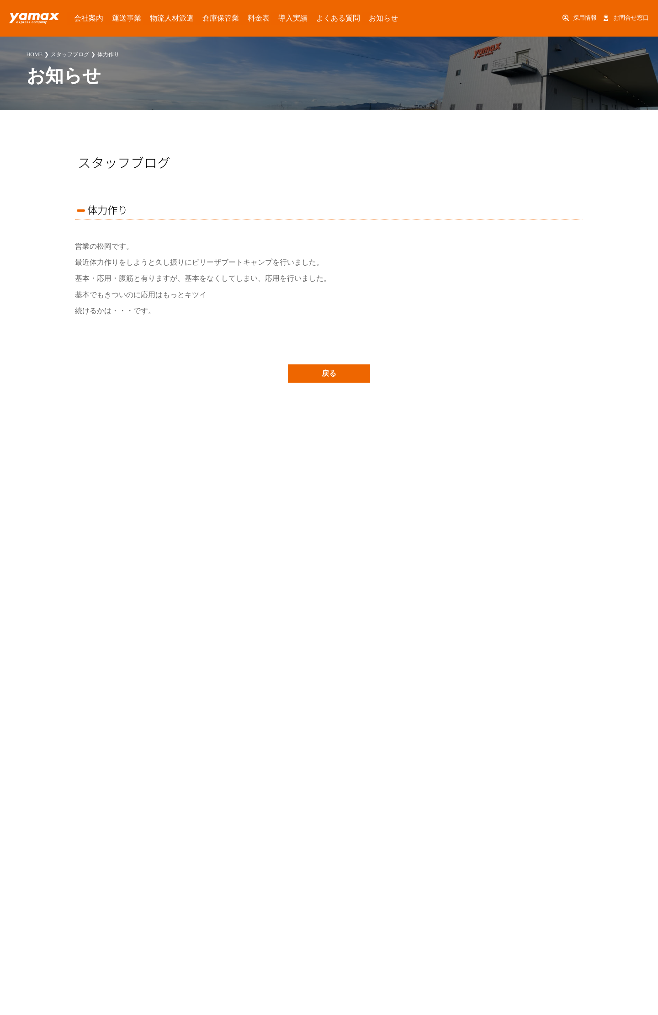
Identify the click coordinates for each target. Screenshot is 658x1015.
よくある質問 (285, 18)
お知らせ (322, 18)
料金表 (220, 18)
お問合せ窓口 (631, 18)
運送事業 (112, 18)
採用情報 (585, 18)
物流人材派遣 (149, 18)
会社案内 (81, 18)
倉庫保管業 (189, 18)
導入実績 (248, 18)
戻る (329, 373)
